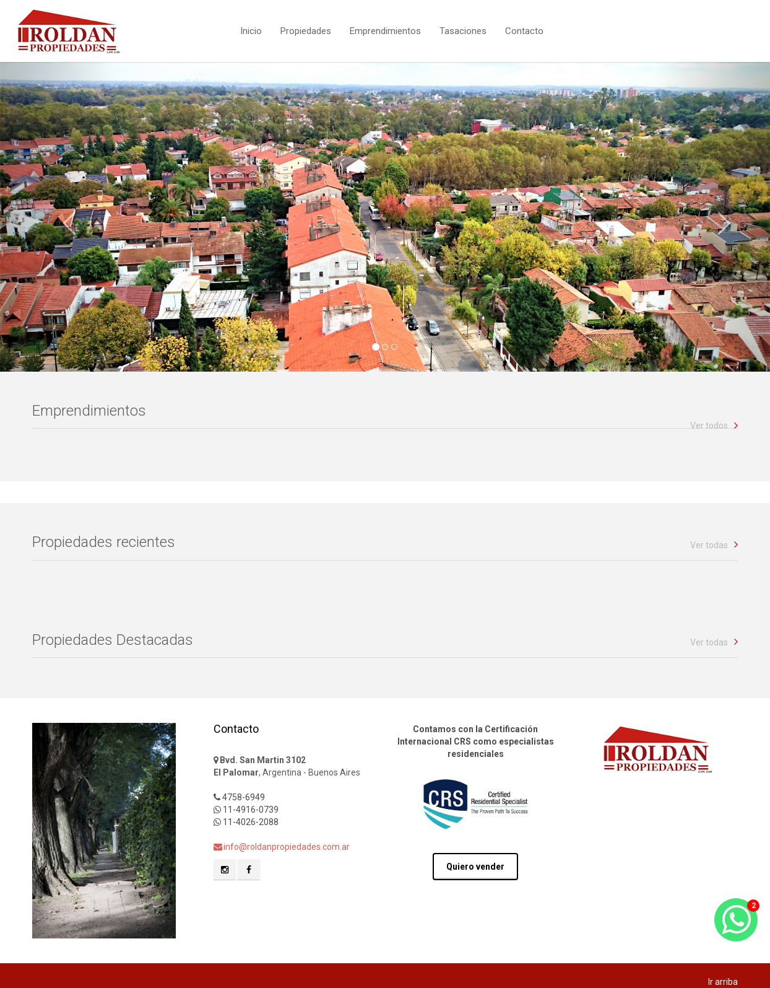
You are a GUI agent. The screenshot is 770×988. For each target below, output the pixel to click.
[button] (58, 217)
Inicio (251, 29)
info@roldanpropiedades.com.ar (282, 847)
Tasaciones (463, 29)
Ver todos (709, 426)
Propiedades (305, 29)
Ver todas (709, 545)
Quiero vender (475, 867)
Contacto (524, 29)
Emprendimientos (385, 29)
